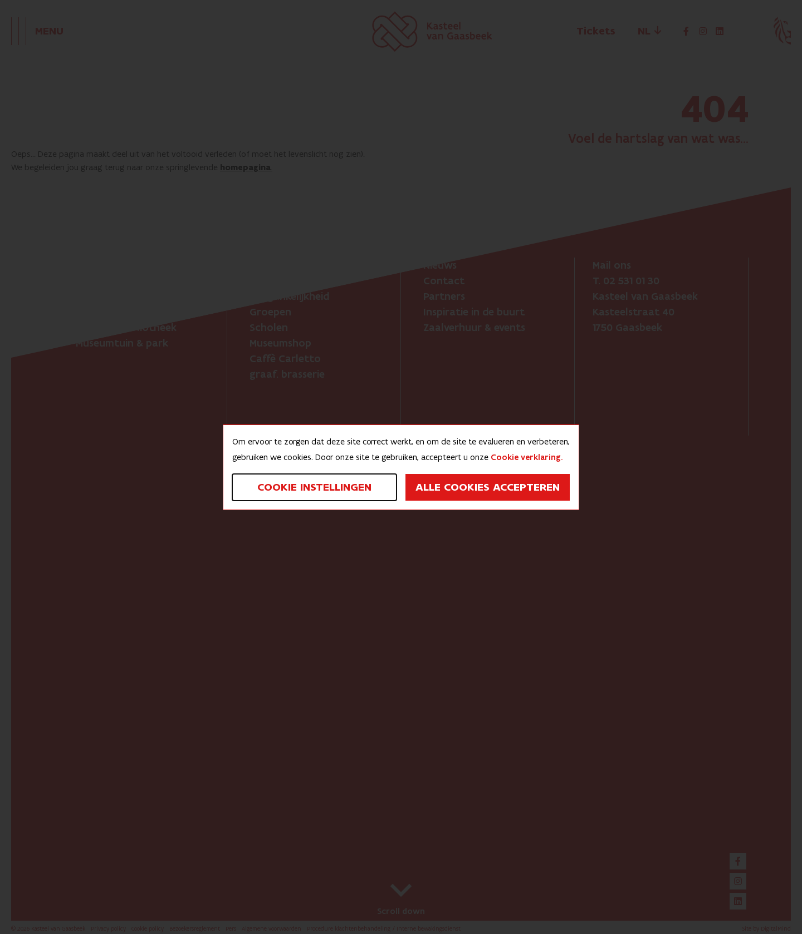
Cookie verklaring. (527, 457)
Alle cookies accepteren (487, 487)
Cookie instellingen (314, 487)
